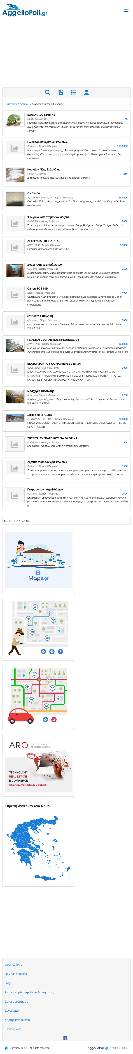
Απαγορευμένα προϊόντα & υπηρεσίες (29, 992)
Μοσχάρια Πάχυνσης (40, 391)
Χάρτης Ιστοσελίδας (17, 1020)
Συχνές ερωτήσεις (16, 1001)
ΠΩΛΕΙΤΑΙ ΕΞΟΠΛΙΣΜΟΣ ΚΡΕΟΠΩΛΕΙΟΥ (53, 339)
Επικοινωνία (13, 1029)
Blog (8, 983)
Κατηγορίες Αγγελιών (16, 104)
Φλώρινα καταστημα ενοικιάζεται (48, 217)
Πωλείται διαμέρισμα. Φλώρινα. (47, 142)
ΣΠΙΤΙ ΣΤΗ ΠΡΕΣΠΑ (39, 415)
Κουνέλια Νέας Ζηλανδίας (43, 169)
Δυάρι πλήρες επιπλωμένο (44, 264)
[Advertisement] (66, 53)
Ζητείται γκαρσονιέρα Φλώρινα (47, 462)
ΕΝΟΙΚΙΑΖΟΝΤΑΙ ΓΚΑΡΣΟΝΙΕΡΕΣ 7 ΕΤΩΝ (54, 363)
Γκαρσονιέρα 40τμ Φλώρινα (45, 489)
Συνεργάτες (12, 1010)
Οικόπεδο (33, 193)
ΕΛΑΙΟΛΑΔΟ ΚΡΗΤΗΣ (41, 114)
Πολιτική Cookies (16, 974)
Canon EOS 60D (37, 288)
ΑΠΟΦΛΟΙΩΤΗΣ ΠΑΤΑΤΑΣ (43, 241)
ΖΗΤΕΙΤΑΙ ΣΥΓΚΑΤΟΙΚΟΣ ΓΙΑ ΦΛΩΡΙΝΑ (52, 438)
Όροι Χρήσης (13, 964)
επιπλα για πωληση (40, 316)
